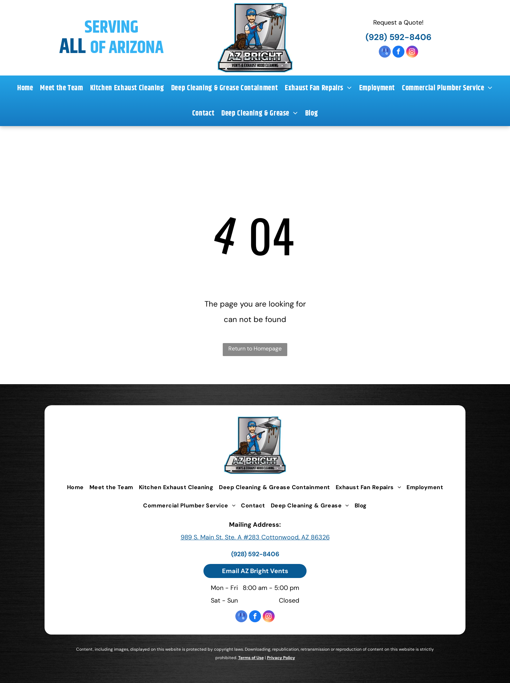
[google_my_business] (385, 52)
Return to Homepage (255, 348)
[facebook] (398, 52)
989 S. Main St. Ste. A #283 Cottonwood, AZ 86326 (255, 537)
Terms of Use (251, 658)
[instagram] (412, 52)
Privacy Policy (281, 658)
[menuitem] (25, 88)
